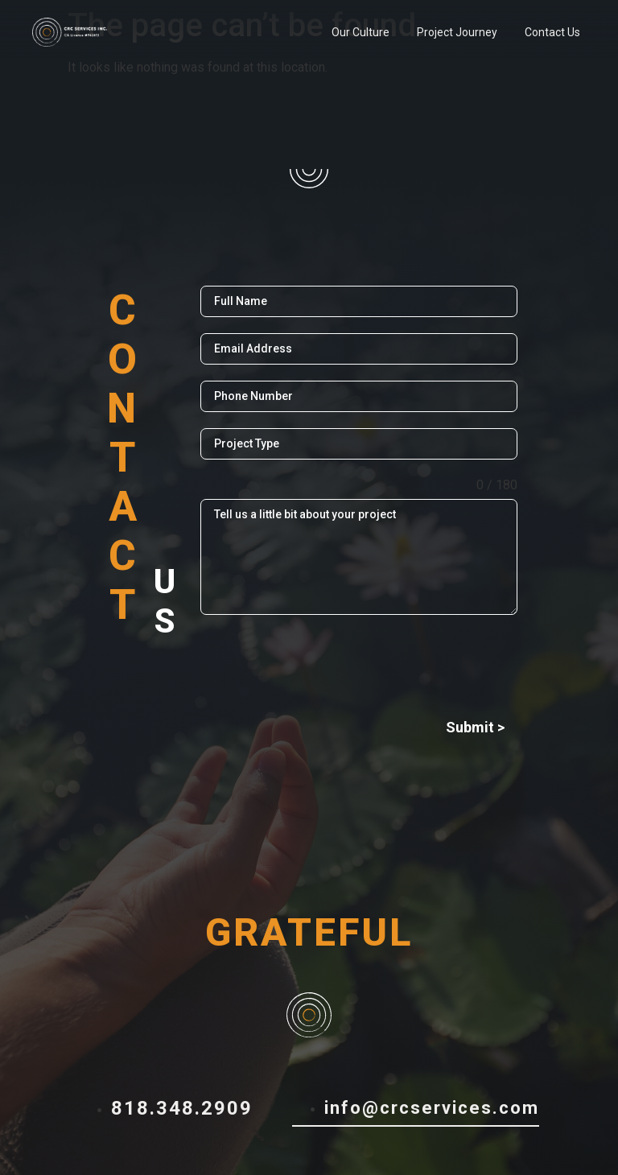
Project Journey (457, 32)
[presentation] (358, 662)
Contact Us (552, 32)
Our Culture (360, 32)
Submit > (475, 727)
